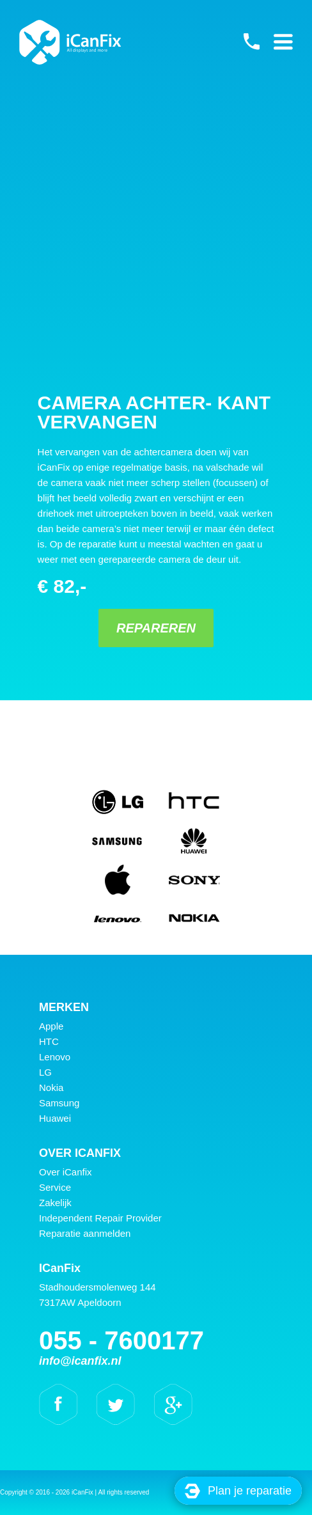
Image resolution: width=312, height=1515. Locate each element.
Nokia (51, 1087)
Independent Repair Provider (100, 1218)
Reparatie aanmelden (84, 1233)
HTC (49, 1041)
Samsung (59, 1102)
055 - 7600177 (251, 42)
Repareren (156, 628)
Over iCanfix (65, 1171)
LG (45, 1072)
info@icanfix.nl (80, 1360)
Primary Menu (283, 42)
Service (55, 1187)
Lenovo (54, 1056)
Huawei (55, 1118)
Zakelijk (55, 1202)
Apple (51, 1026)
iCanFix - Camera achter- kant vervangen (70, 42)
